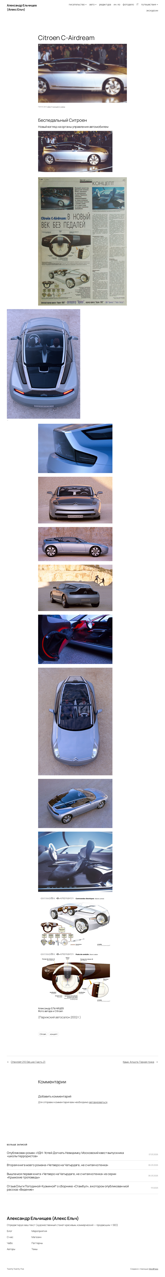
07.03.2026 (153, 1154)
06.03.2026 (153, 1165)
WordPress (153, 1269)
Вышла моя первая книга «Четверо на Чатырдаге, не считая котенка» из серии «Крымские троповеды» (61, 1175)
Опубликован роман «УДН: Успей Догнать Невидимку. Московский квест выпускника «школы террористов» (65, 1154)
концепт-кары (59, 106)
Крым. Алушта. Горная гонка (138, 1061)
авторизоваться (98, 1102)
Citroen (43, 1034)
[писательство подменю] (86, 4)
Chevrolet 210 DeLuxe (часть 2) (28, 1061)
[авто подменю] (96, 4)
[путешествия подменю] (157, 4)
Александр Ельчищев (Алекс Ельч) (22, 7)
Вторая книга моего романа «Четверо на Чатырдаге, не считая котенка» (57, 1165)
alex (49, 106)
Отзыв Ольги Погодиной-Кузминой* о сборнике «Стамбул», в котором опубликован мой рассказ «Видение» (68, 1188)
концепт (53, 1034)
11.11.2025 (154, 1187)
